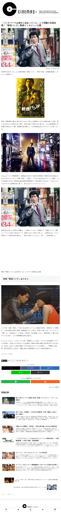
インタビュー (12, 360)
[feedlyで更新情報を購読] (15, 381)
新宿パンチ (25, 360)
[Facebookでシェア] (30, 368)
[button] (40, 372)
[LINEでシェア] (20, 372)
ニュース (4, 360)
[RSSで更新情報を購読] (45, 381)
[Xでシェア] (11, 368)
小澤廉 (19, 360)
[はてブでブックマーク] (49, 368)
